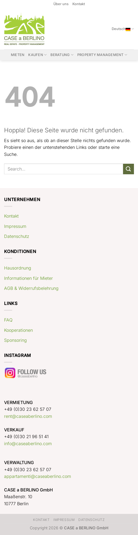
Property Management (102, 54)
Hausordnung (17, 268)
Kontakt (78, 4)
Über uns (61, 4)
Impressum (15, 226)
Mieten (18, 55)
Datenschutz (16, 236)
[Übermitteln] (128, 169)
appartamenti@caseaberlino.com (37, 476)
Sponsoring (15, 340)
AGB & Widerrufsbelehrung (31, 288)
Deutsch (123, 28)
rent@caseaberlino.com (28, 416)
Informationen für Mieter (28, 278)
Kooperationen (18, 330)
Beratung (61, 54)
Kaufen (37, 54)
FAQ (8, 320)
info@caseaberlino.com (28, 443)
